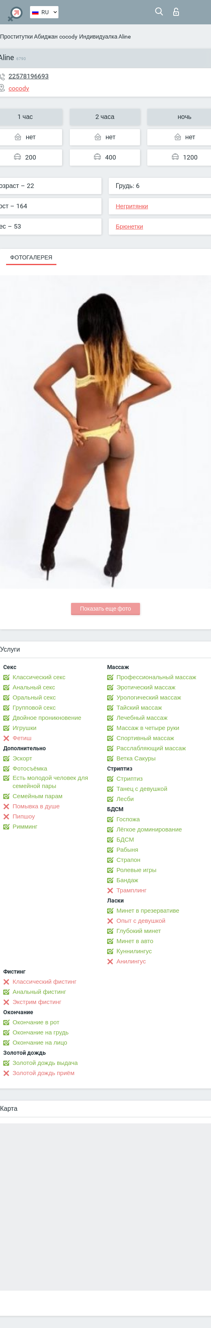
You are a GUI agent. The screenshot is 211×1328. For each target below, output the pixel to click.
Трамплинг (131, 890)
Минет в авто (134, 941)
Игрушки (25, 728)
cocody (68, 36)
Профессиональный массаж (156, 677)
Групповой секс (34, 707)
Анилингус (131, 961)
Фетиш (22, 738)
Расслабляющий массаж (151, 748)
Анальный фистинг (39, 991)
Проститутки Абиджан (29, 36)
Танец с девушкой (141, 788)
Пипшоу (24, 816)
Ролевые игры (136, 870)
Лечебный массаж (142, 717)
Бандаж (127, 880)
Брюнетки (129, 226)
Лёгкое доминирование (149, 829)
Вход (176, 11)
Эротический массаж (145, 687)
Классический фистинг (44, 981)
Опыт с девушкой (141, 920)
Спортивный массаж (145, 738)
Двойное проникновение (47, 717)
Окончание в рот (36, 1022)
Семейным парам (37, 796)
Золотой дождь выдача (45, 1063)
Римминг (25, 826)
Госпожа (128, 819)
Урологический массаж (148, 697)
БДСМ (125, 839)
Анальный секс (34, 687)
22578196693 (29, 76)
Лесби (125, 799)
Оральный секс (34, 697)
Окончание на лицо (40, 1042)
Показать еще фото (105, 608)
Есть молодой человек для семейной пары (50, 782)
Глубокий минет (138, 931)
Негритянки (132, 206)
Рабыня (127, 849)
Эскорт (22, 758)
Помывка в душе (36, 806)
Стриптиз (129, 778)
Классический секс (39, 677)
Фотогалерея (31, 257)
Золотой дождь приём (43, 1073)
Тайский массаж (139, 707)
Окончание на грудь (41, 1032)
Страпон (128, 860)
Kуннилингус (134, 951)
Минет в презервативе (147, 910)
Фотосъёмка (30, 768)
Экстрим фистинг (37, 1002)
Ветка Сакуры (135, 758)
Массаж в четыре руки (147, 728)
